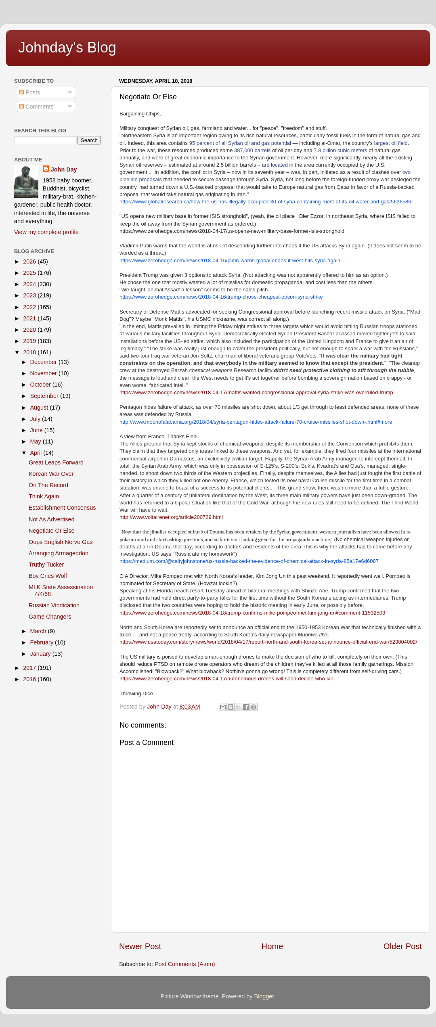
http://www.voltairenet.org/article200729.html (171, 517)
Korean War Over (51, 474)
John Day (64, 169)
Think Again (44, 496)
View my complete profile (46, 232)
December (44, 362)
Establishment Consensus (62, 507)
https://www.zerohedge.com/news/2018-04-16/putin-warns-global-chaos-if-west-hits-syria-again (229, 260)
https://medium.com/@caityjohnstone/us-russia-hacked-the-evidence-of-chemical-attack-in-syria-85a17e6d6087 (249, 561)
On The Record (48, 485)
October (41, 384)
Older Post (403, 946)
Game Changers (50, 616)
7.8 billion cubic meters (339, 150)
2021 (30, 318)
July (36, 419)
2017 (30, 668)
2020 (30, 329)
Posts (29, 92)
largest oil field (390, 143)
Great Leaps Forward (56, 462)
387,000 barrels (251, 150)
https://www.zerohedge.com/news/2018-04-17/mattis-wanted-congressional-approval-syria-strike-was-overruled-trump (256, 392)
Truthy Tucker (46, 564)
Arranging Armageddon (58, 553)
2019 (30, 341)
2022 (30, 307)
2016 (30, 679)
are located (274, 165)
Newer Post (140, 946)
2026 (30, 261)
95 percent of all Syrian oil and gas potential (239, 143)
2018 (30, 352)
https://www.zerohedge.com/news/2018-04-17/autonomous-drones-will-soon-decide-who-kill (226, 679)
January (41, 654)
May (36, 441)
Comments (36, 106)
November (44, 373)
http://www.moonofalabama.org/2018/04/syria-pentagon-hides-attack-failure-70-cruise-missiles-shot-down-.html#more (255, 422)
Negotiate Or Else (52, 530)
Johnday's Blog (67, 47)
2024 (30, 284)
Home (272, 946)
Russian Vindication (54, 605)
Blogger (264, 996)
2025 (30, 273)
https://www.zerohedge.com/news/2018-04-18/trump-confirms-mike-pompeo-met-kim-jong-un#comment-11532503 (252, 613)
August (40, 407)
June (37, 430)
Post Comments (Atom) (185, 964)
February (42, 642)
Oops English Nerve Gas (60, 542)
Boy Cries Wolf (48, 576)
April (37, 453)
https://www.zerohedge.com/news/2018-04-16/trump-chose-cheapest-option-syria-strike (221, 297)
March (39, 631)
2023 (30, 295)
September (45, 396)
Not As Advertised (52, 519)
